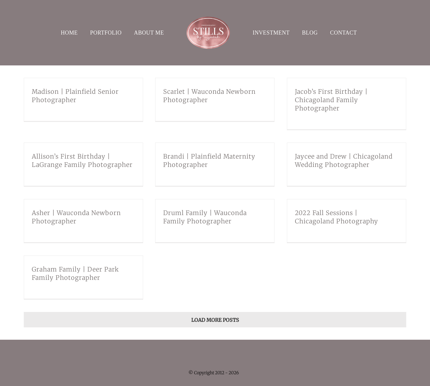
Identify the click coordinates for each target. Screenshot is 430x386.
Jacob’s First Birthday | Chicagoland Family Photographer (331, 100)
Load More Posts (215, 320)
